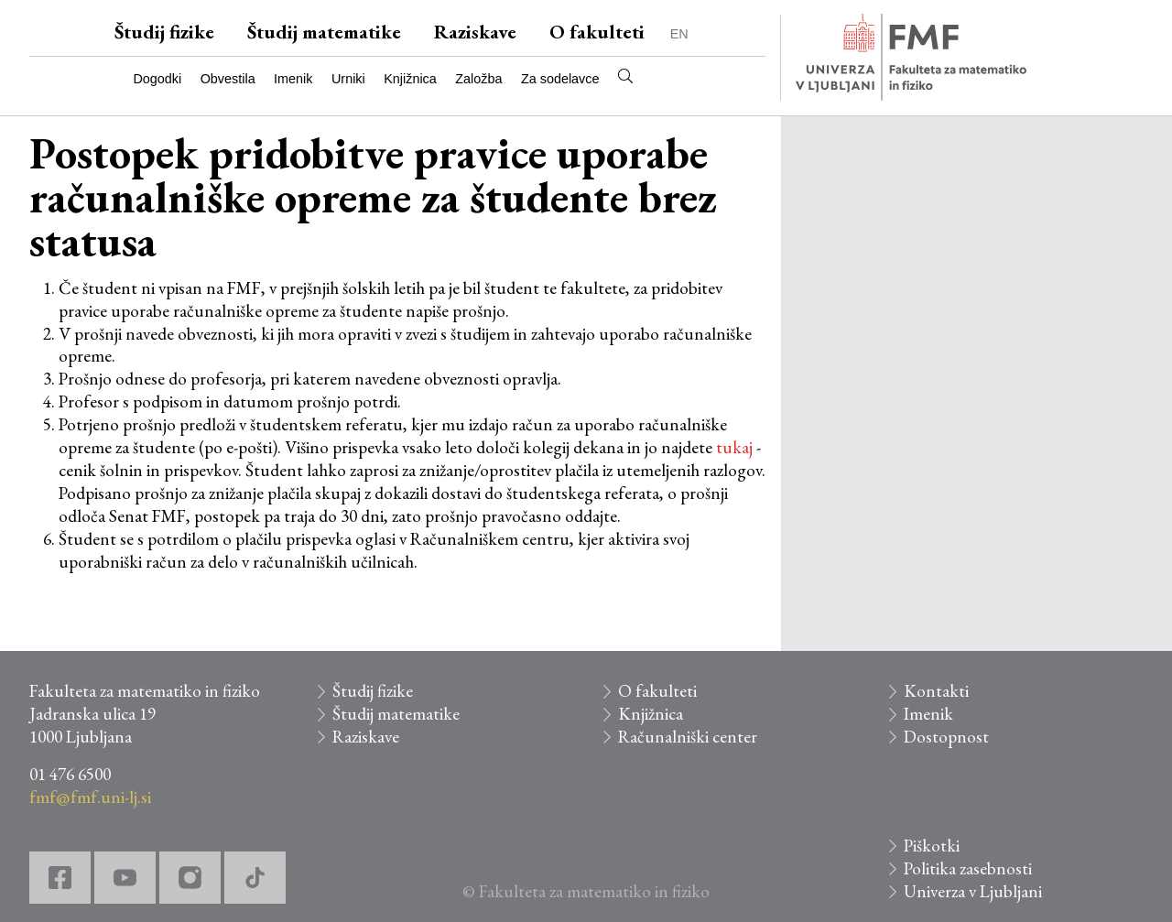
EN (679, 34)
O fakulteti (597, 31)
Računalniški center (687, 736)
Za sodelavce (560, 78)
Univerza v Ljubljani (973, 891)
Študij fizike (164, 31)
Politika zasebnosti (968, 868)
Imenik (293, 78)
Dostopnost (946, 736)
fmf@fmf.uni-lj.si (90, 797)
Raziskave (475, 31)
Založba (478, 78)
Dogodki (157, 78)
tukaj (734, 447)
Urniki (348, 78)
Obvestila (228, 78)
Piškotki (932, 845)
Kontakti (936, 690)
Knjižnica (410, 78)
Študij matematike (324, 31)
